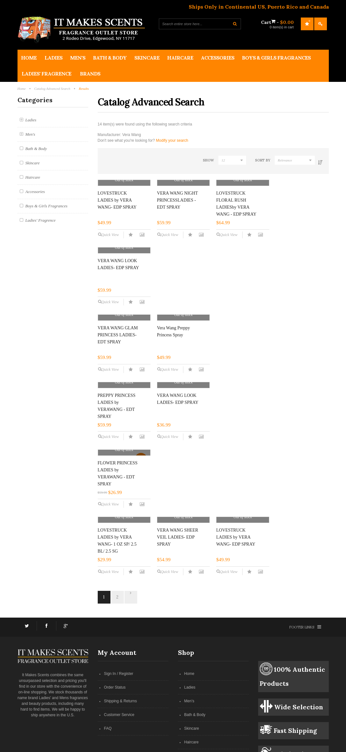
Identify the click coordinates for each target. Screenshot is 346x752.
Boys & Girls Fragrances (205, 706)
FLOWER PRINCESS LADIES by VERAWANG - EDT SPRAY (118, 477)
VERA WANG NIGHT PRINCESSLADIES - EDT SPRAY (177, 245)
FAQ (108, 664)
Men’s (189, 637)
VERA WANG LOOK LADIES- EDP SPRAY (296, 242)
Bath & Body (195, 651)
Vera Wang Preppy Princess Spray (173, 356)
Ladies (189, 623)
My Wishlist (307, 24)
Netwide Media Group (192, 745)
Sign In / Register (118, 610)
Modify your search (172, 140)
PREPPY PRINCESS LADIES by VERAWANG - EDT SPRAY (235, 363)
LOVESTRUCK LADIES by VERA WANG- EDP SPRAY (117, 245)
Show (201, 160)
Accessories (194, 692)
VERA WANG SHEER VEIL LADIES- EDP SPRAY (237, 473)
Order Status (115, 623)
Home (189, 610)
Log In (320, 24)
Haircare (191, 678)
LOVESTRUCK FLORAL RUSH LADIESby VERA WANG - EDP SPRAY (236, 249)
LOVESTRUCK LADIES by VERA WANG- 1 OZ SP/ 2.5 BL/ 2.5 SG (176, 463)
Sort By (259, 160)
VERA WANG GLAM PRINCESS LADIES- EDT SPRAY (118, 359)
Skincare (191, 664)
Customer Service (119, 651)
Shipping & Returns (120, 637)
